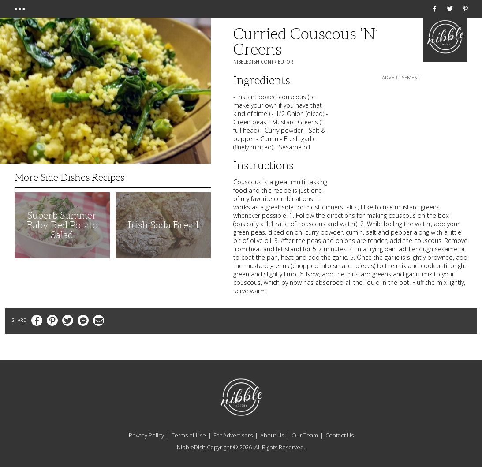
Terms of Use (189, 435)
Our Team (304, 435)
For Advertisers (233, 435)
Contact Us (339, 435)
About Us (272, 435)
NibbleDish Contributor (263, 62)
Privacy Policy (146, 435)
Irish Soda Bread (163, 225)
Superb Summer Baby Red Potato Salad (62, 225)
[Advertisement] (401, 137)
